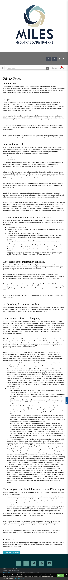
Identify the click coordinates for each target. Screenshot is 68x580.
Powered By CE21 (7, 572)
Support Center (7, 570)
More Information (19, 578)
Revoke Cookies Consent (11, 552)
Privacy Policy (15, 570)
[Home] (2, 68)
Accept (60, 575)
